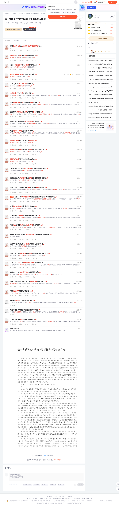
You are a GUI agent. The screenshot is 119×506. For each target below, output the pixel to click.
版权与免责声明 (40, 503)
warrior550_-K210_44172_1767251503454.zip (98, 83)
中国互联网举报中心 (90, 501)
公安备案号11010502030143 (14, 501)
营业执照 (60, 503)
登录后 (46, 455)
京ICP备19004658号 (25, 501)
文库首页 (7, 13)
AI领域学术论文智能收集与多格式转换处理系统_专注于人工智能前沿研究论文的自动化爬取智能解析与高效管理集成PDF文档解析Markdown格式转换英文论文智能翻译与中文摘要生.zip (101, 75)
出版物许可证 (53, 503)
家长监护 (74, 501)
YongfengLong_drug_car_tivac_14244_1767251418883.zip (101, 91)
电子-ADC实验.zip (93, 102)
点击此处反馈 (92, 130)
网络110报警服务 (81, 501)
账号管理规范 (109, 501)
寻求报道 (48, 498)
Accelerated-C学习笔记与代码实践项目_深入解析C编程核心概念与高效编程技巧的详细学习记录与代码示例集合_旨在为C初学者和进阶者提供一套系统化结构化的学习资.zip (101, 68)
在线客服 (77, 498)
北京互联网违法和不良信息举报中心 (62, 501)
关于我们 (29, 498)
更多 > (112, 24)
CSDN (55, 496)
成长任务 (101, 1)
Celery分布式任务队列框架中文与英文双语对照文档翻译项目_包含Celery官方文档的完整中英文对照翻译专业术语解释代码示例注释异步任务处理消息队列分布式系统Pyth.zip (101, 114)
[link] (7, 13)
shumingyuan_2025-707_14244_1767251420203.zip (100, 87)
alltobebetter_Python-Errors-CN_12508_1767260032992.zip (101, 72)
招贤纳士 (35, 498)
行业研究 (14, 13)
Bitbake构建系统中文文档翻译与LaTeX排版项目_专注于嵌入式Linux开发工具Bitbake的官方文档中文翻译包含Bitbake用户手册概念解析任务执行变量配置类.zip (101, 106)
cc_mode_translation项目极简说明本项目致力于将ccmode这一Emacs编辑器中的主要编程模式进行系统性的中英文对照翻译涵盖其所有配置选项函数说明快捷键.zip (101, 110)
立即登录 (62, 17)
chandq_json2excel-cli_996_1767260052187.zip (99, 117)
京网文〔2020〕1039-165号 (36, 501)
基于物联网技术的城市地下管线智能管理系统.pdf (28, 19)
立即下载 (57, 460)
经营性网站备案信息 (48, 501)
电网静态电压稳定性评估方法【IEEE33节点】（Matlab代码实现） (101, 60)
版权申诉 (47, 503)
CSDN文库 (61, 496)
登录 (76, 2)
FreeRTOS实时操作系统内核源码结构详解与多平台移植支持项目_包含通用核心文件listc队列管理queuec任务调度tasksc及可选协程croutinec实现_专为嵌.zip (101, 64)
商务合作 (42, 498)
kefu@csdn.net (68, 498)
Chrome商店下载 (100, 501)
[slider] (13, 485)
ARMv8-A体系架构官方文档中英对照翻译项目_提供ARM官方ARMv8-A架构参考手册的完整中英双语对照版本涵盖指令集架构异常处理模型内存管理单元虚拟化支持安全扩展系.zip (101, 94)
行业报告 (21, 13)
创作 (112, 2)
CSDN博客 (69, 496)
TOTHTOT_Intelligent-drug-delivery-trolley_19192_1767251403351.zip (101, 79)
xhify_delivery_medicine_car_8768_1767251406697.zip (101, 98)
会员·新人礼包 (87, 2)
